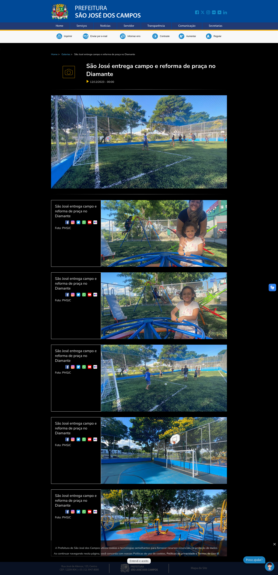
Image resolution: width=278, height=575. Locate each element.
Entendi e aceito (139, 560)
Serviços (82, 25)
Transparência (156, 25)
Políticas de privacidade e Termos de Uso (191, 553)
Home (59, 25)
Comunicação (186, 25)
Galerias (66, 54)
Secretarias (215, 25)
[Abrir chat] (269, 566)
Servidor (129, 25)
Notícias (105, 25)
